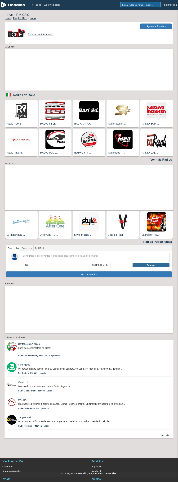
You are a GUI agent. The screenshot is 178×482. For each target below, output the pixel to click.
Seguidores (27, 248)
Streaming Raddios (12, 471)
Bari (8, 18)
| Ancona (33, 408)
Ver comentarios (89, 274)
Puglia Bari (20, 18)
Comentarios (13, 248)
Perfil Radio (40, 248)
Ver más (165, 435)
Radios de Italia (24, 95)
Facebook (96, 471)
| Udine (35, 391)
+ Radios (36, 5)
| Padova (39, 356)
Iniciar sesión (170, 5)
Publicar (151, 265)
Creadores (7, 466)
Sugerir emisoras (52, 5)
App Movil (96, 466)
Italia (33, 18)
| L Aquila (32, 373)
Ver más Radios (161, 159)
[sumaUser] (120, 265)
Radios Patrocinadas (157, 241)
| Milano (33, 426)
